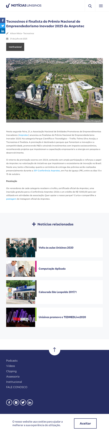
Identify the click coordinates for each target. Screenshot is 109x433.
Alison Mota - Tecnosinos (22, 33)
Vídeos (10, 366)
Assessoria (12, 376)
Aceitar (85, 423)
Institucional (15, 46)
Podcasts (11, 360)
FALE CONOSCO (16, 387)
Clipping (11, 371)
